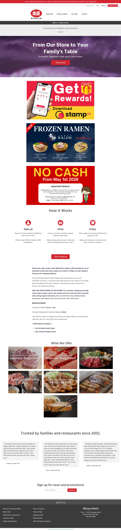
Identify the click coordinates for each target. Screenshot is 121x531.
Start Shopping (60, 257)
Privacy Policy (38, 512)
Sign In (103, 5)
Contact (85, 14)
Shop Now (49, 14)
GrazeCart (70, 529)
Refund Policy (37, 518)
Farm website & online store (55, 529)
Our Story (74, 14)
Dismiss (60, 32)
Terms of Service (38, 509)
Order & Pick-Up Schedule (12, 509)
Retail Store (7, 512)
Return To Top (60, 501)
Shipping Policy (38, 515)
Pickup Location (62, 14)
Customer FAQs (8, 518)
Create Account (112, 5)
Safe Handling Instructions (42, 521)
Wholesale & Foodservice (11, 515)
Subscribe (72, 490)
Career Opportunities (10, 521)
